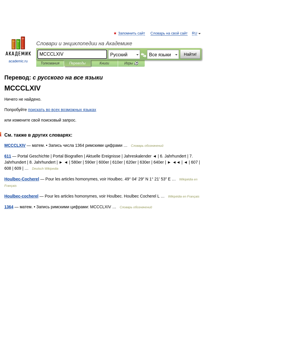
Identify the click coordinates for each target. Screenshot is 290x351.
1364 (8, 207)
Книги (104, 63)
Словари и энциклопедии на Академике (84, 43)
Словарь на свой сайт (169, 33)
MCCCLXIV (15, 145)
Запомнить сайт (132, 33)
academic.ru (18, 50)
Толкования (50, 63)
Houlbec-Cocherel (21, 179)
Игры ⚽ (131, 63)
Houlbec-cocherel (21, 196)
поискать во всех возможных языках (62, 109)
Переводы (77, 63)
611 (7, 156)
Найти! (190, 54)
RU (194, 33)
